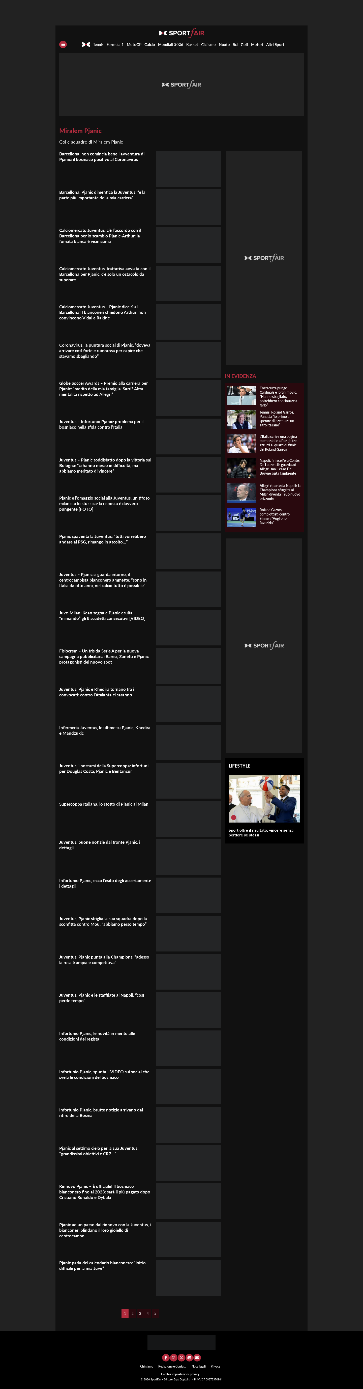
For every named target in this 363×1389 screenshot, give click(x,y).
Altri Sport (275, 44)
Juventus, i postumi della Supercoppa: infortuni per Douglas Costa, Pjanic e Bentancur (97, 771)
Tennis (98, 44)
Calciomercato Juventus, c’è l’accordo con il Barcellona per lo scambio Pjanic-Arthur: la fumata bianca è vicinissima (102, 235)
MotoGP (134, 44)
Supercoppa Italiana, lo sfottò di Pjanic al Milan (105, 804)
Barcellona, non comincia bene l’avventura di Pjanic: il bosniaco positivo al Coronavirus (104, 156)
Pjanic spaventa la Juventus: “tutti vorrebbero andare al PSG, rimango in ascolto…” (105, 538)
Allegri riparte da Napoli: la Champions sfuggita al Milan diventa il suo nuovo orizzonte (280, 492)
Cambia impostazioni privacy (180, 1374)
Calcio (149, 44)
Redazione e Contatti (172, 1366)
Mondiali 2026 (170, 44)
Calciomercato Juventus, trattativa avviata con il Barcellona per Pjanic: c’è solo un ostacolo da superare (102, 274)
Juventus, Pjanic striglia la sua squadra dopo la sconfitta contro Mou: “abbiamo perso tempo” (105, 921)
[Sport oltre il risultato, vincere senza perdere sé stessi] (233, 817)
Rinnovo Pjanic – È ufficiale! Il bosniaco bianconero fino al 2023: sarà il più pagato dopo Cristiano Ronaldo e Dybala (100, 1191)
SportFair (156, 1379)
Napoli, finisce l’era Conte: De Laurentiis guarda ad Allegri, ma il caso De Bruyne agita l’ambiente (280, 466)
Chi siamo (146, 1366)
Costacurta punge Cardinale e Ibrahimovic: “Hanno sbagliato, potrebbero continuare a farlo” (278, 396)
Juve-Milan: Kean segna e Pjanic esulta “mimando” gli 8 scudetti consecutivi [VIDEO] (105, 615)
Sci (235, 44)
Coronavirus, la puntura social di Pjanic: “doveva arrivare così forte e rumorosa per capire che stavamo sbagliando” (101, 350)
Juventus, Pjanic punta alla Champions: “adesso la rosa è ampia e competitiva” (98, 959)
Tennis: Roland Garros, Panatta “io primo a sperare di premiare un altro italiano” (277, 418)
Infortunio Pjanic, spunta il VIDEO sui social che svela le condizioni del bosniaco (102, 1074)
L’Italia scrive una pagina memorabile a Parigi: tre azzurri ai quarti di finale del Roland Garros (278, 442)
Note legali (199, 1366)
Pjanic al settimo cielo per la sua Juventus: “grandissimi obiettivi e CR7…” (101, 1150)
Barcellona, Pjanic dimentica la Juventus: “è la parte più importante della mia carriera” (104, 194)
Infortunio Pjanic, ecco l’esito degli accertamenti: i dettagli (93, 883)
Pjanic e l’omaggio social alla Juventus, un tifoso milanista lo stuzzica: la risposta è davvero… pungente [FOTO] (100, 503)
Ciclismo (208, 44)
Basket (192, 44)
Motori (257, 44)
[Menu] (63, 44)
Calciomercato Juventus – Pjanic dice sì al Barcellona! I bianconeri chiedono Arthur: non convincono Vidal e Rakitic (104, 312)
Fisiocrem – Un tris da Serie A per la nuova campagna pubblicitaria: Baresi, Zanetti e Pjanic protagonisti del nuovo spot (101, 656)
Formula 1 (115, 44)
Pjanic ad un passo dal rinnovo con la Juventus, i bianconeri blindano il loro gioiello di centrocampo (105, 1230)
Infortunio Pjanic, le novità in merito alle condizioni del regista (99, 1036)
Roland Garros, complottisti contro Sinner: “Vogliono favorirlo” (275, 516)
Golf (244, 44)
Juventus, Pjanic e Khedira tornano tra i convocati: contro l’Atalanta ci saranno (98, 691)
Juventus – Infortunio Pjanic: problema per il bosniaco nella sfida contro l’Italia (103, 424)
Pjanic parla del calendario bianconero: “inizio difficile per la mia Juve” (104, 1265)
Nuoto (224, 44)
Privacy (215, 1366)
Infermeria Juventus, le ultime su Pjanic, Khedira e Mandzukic (99, 730)
